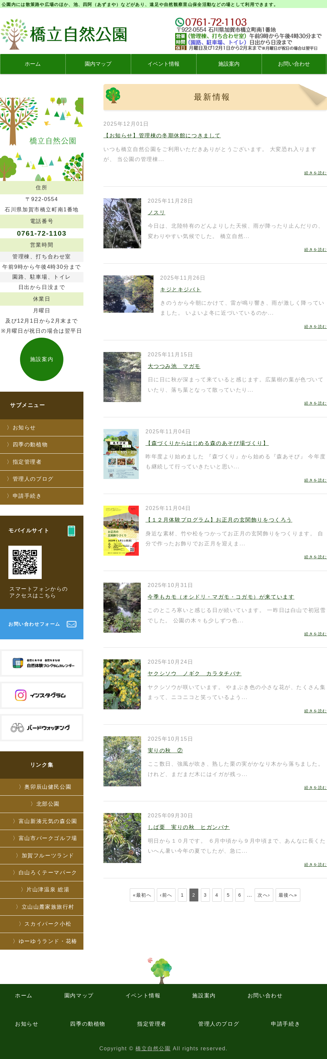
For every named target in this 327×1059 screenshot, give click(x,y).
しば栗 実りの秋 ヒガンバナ (189, 827)
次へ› (264, 895)
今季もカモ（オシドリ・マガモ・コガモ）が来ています (220, 597)
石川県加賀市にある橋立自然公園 (63, 34)
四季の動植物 (30, 444)
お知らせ (24, 427)
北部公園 (48, 804)
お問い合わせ (294, 64)
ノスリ (157, 212)
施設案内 (229, 64)
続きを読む (315, 173)
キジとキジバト (180, 289)
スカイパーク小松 (47, 924)
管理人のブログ (33, 479)
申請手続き (27, 496)
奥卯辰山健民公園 (47, 787)
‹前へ (166, 895)
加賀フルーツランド (48, 855)
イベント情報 (163, 64)
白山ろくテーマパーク (48, 872)
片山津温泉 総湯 (47, 889)
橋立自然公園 (153, 1048)
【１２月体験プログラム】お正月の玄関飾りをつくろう (218, 520)
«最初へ (142, 895)
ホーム (33, 64)
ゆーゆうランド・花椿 (48, 941)
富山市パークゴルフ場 (48, 838)
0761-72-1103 (42, 233)
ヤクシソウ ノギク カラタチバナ (194, 673)
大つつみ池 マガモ (174, 366)
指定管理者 (27, 462)
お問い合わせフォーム (34, 624)
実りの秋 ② (165, 750)
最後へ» (288, 895)
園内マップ (98, 64)
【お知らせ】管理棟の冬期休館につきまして (162, 135)
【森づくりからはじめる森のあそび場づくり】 (207, 443)
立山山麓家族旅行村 (48, 907)
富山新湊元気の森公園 (48, 821)
